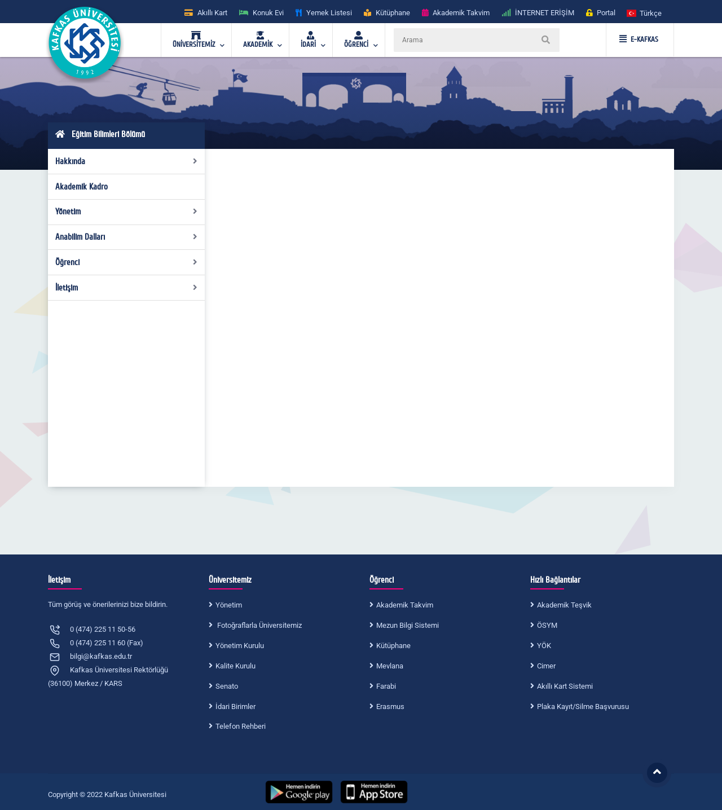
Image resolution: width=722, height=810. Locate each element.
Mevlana (389, 666)
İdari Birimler (235, 706)
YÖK (544, 645)
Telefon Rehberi (240, 726)
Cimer (546, 666)
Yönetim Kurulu (239, 645)
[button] (645, 12)
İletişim (126, 288)
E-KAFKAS (638, 39)
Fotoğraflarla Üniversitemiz (258, 625)
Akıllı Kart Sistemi (565, 686)
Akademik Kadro (81, 187)
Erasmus (390, 706)
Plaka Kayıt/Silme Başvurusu (583, 706)
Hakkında (126, 161)
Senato (226, 686)
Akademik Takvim (404, 605)
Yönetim (126, 211)
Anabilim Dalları (126, 237)
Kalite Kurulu (235, 666)
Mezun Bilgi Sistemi (407, 625)
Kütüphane (393, 645)
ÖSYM (547, 625)
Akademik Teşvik (564, 605)
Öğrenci (126, 262)
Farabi (386, 686)
